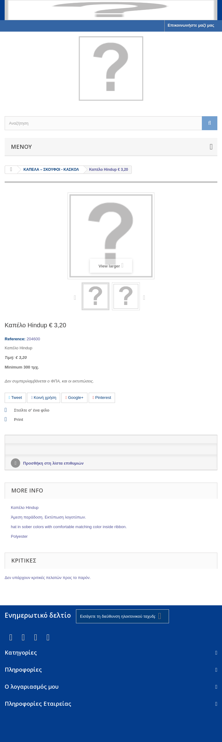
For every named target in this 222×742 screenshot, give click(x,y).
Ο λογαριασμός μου (32, 686)
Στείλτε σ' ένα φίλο (31, 410)
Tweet (15, 397)
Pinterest (102, 397)
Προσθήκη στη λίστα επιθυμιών (53, 463)
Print (18, 419)
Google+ (74, 397)
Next (145, 297)
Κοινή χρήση (43, 397)
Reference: (15, 339)
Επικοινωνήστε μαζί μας (191, 25)
